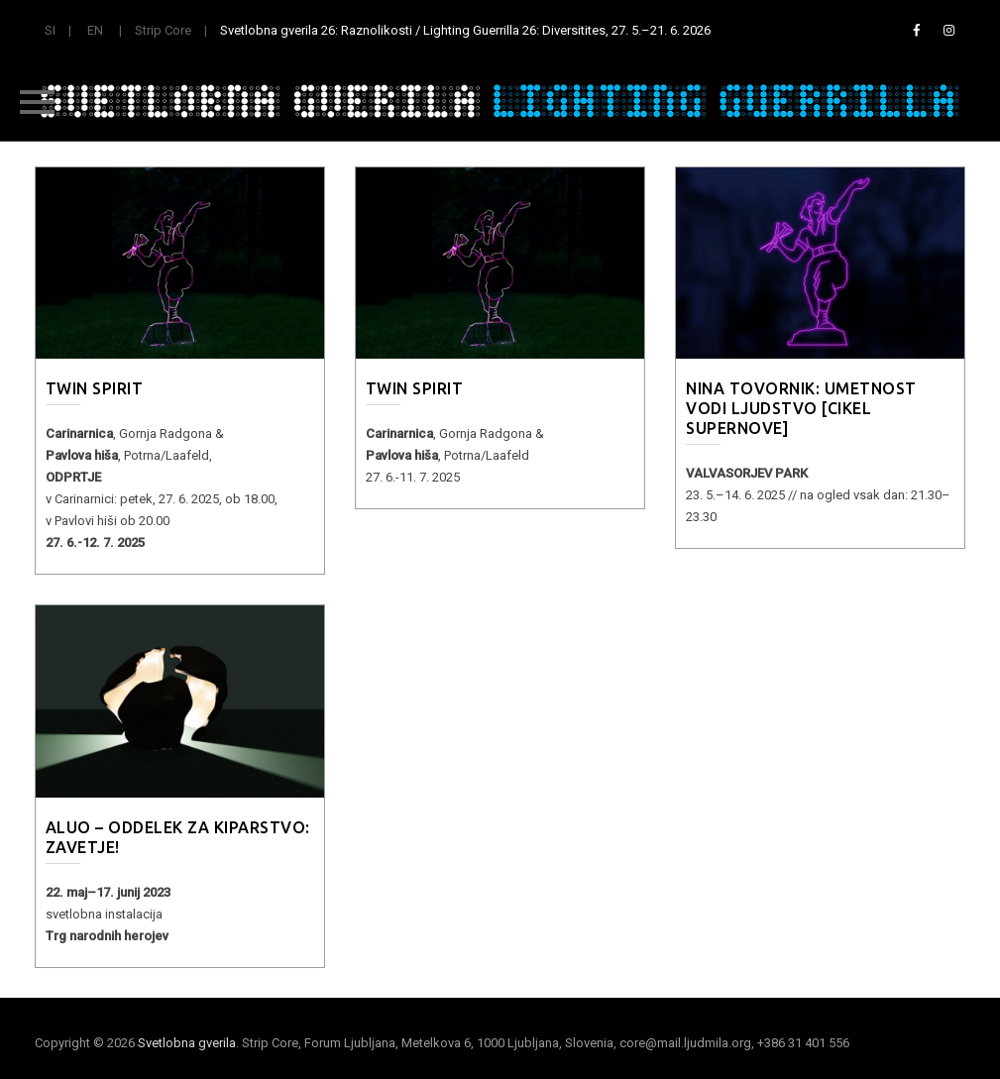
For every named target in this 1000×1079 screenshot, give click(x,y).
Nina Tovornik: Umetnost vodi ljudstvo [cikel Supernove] (801, 408)
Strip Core (163, 30)
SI (50, 30)
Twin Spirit (95, 388)
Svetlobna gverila (187, 1042)
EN (95, 30)
